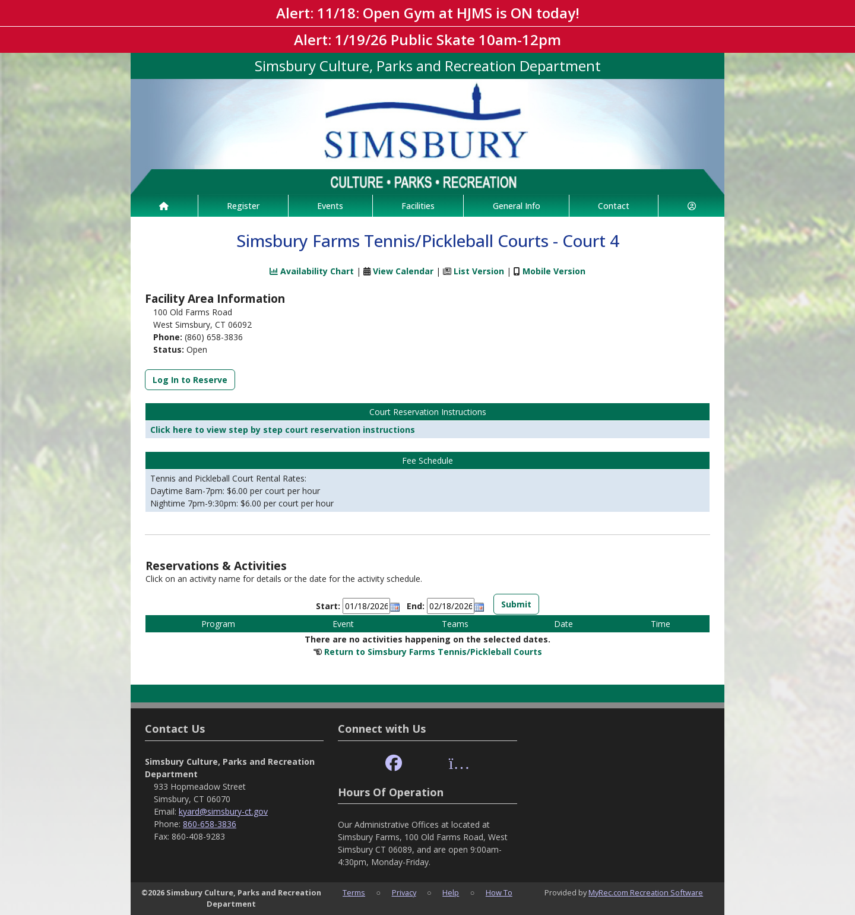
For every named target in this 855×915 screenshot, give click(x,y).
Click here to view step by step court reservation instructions (282, 429)
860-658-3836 (209, 823)
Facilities (418, 205)
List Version (479, 271)
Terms (354, 892)
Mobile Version (553, 271)
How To (499, 892)
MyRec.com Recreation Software (645, 892)
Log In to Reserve (190, 379)
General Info (516, 205)
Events (330, 205)
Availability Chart (312, 271)
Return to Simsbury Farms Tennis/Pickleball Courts (433, 651)
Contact (613, 205)
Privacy (404, 892)
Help (450, 892)
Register (243, 205)
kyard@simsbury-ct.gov (223, 811)
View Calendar (403, 271)
